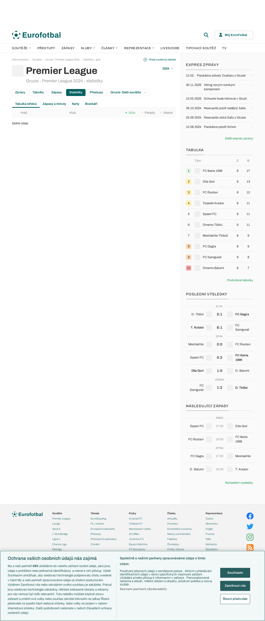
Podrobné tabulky (240, 280)
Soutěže (21, 48)
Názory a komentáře (178, 533)
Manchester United (140, 528)
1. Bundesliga (60, 533)
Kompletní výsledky (239, 482)
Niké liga (57, 549)
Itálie (208, 538)
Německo (211, 544)
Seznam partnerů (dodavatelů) (143, 589)
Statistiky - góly (92, 59)
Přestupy (46, 48)
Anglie (209, 528)
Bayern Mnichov (138, 544)
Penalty (148, 112)
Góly (130, 112)
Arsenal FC (135, 518)
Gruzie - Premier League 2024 (63, 59)
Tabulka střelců (26, 104)
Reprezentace (139, 48)
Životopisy (173, 544)
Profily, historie (175, 549)
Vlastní (166, 112)
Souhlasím (235, 572)
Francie (210, 533)
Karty (75, 104)
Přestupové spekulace (103, 538)
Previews (172, 523)
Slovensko (212, 523)
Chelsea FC (136, 523)
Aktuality (172, 518)
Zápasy (68, 48)
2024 (167, 68)
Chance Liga (59, 544)
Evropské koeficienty (103, 528)
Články (171, 513)
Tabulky (38, 92)
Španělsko (212, 549)
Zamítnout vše (235, 585)
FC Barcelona (137, 549)
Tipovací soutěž (201, 48)
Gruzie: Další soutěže (128, 92)
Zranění (95, 544)
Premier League (61, 518)
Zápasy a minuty (54, 104)
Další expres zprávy (239, 138)
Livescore (170, 48)
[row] (219, 170)
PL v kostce (97, 523)
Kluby (88, 48)
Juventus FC (136, 538)
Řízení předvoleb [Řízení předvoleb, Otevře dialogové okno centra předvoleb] (235, 598)
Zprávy (20, 92)
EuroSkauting (98, 518)
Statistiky (75, 92)
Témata (95, 513)
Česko (209, 518)
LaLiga (56, 523)
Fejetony (172, 538)
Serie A (56, 528)
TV (224, 48)
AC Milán (134, 533)
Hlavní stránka (20, 59)
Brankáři (91, 104)
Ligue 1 (56, 538)
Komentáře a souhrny (179, 528)
